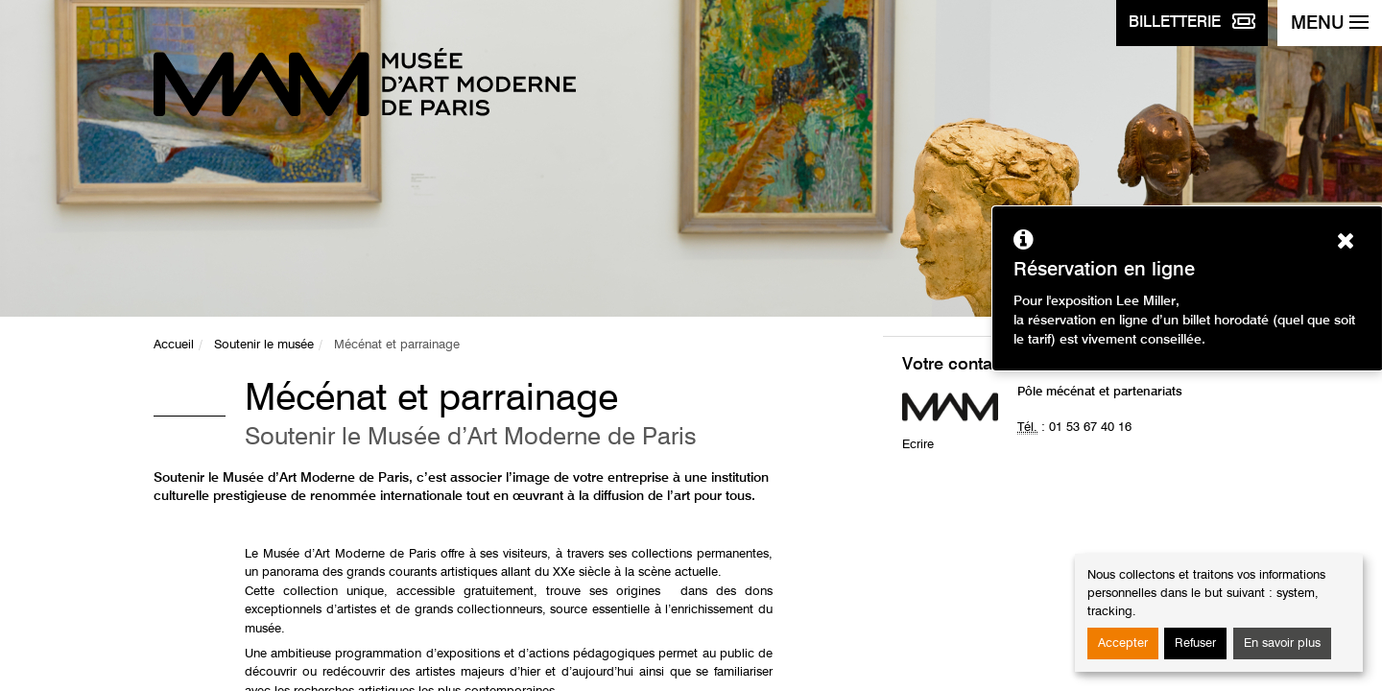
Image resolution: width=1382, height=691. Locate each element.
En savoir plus (1282, 643)
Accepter (1123, 643)
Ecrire (918, 445)
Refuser (1195, 643)
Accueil (174, 345)
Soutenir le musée (264, 345)
